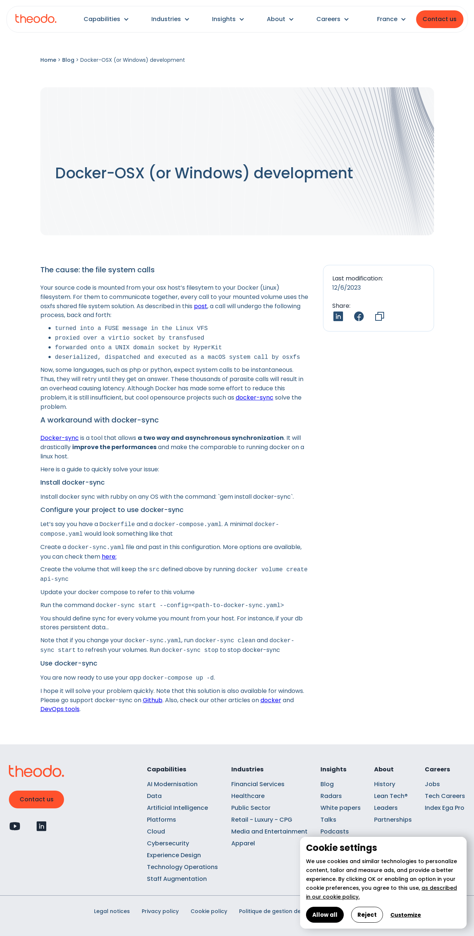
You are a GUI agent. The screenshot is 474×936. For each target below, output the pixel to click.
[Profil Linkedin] (41, 826)
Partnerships (393, 819)
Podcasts (334, 831)
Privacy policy (160, 911)
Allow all (324, 915)
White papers (340, 808)
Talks (328, 819)
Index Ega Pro (444, 808)
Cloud (156, 831)
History (384, 784)
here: (109, 556)
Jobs (432, 784)
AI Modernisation (172, 784)
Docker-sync (59, 438)
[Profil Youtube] (15, 826)
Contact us (440, 19)
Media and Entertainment (269, 831)
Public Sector (250, 808)
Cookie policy (209, 911)
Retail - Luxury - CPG (261, 819)
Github (152, 700)
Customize (405, 915)
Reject (367, 915)
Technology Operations (182, 867)
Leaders (386, 808)
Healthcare (248, 796)
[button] (106, 19)
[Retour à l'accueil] (35, 19)
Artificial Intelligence (177, 808)
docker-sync (254, 397)
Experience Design (174, 855)
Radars (331, 796)
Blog (68, 60)
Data (154, 796)
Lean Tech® (391, 796)
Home (48, 60)
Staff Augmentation (177, 879)
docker (270, 700)
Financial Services (258, 784)
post (200, 306)
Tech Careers (445, 796)
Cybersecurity (168, 843)
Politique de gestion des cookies (282, 911)
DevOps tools (60, 709)
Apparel (243, 843)
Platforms (161, 819)
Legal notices (112, 911)
